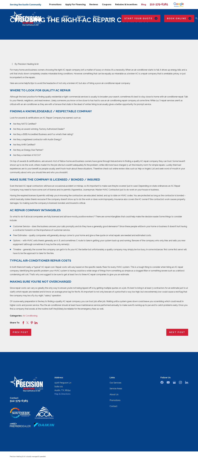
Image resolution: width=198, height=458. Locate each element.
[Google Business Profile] (174, 382)
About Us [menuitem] (96, 18)
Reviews (93, 4)
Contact (113, 406)
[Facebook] (161, 382)
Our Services (115, 382)
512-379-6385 (159, 4)
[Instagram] (180, 382)
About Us (114, 394)
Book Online (179, 18)
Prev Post (20, 332)
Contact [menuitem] (109, 18)
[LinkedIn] (186, 382)
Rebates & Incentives (126, 4)
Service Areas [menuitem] (81, 18)
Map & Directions (62, 394)
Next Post (177, 332)
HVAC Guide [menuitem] (66, 18)
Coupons (106, 4)
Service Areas (116, 388)
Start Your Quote (140, 18)
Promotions (55, 4)
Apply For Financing (75, 4)
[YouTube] (168, 382)
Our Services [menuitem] (52, 18)
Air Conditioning (30, 315)
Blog (143, 4)
